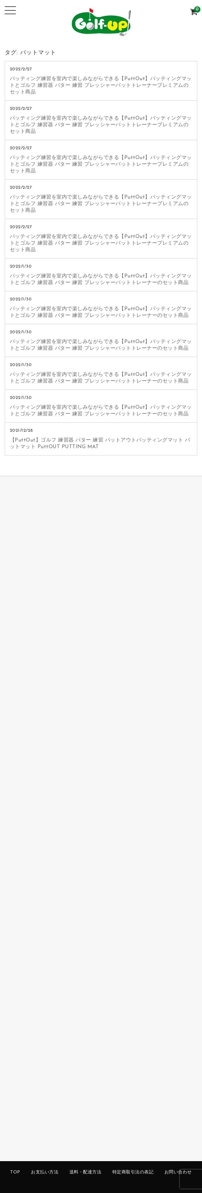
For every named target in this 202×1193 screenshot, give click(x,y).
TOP (15, 1172)
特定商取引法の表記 (133, 1172)
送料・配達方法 (85, 1172)
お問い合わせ (178, 1172)
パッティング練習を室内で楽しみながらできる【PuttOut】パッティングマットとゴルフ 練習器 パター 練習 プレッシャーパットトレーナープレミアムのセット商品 (101, 85)
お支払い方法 (44, 1172)
